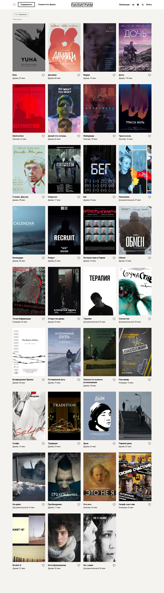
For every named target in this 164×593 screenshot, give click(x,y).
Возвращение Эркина (23, 379)
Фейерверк (88, 136)
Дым (85, 443)
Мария (86, 75)
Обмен (122, 258)
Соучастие (124, 318)
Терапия (87, 318)
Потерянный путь (56, 379)
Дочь (121, 75)
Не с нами (88, 565)
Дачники (52, 75)
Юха (15, 75)
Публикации (124, 5)
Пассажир (124, 379)
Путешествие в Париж (94, 258)
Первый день (125, 443)
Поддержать (26, 4)
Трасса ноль (125, 136)
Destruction (18, 136)
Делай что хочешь (57, 136)
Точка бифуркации (22, 318)
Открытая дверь (56, 318)
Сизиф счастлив (127, 504)
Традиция (53, 443)
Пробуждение (55, 504)
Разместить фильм (47, 4)
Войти (149, 5)
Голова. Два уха (20, 197)
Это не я (87, 504)
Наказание (124, 197)
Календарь (18, 258)
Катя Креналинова (57, 565)
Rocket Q (17, 565)
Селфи (16, 443)
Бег (85, 197)
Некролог (53, 197)
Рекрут (51, 258)
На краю (17, 504)
